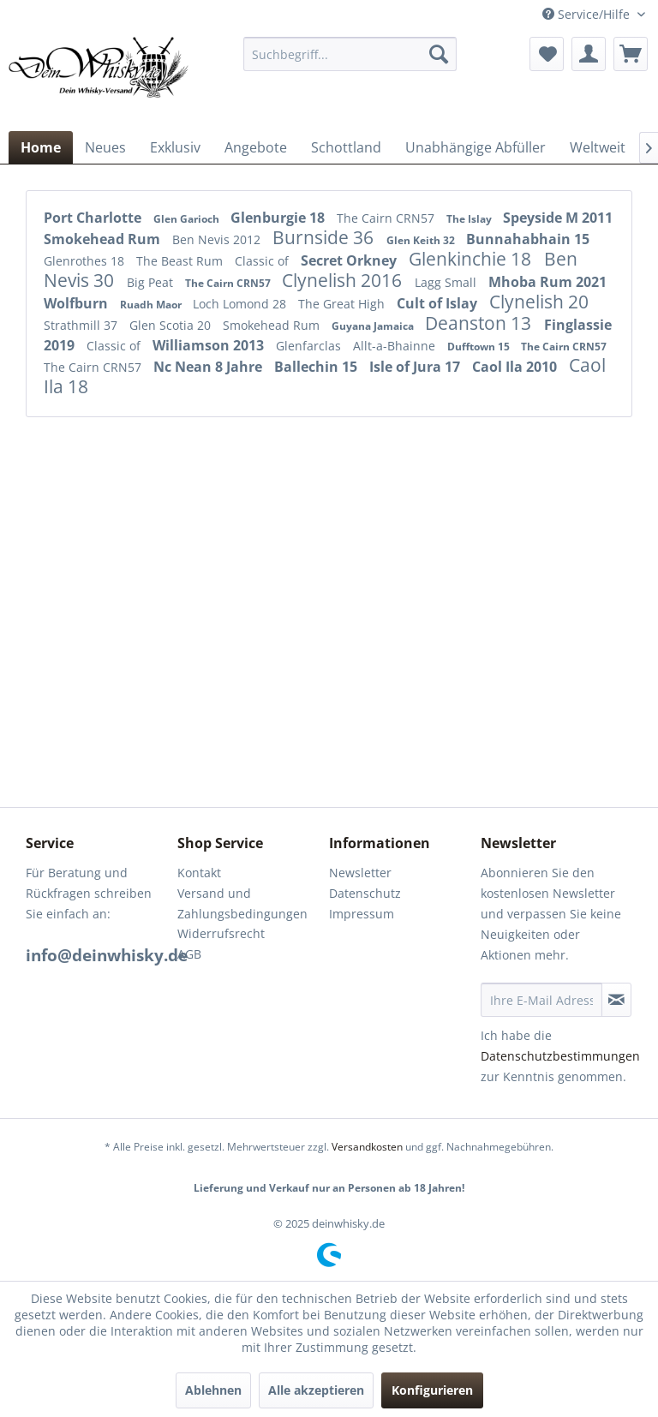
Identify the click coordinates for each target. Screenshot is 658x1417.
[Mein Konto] (588, 54)
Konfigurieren (432, 1390)
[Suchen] (439, 54)
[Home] (41, 147)
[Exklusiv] (175, 147)
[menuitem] (350, 54)
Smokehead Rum (104, 239)
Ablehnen (213, 1390)
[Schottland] (346, 147)
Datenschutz (365, 893)
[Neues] (105, 147)
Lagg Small (447, 282)
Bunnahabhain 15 (527, 239)
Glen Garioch (187, 219)
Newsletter (360, 872)
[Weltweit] (597, 147)
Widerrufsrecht (221, 933)
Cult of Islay (439, 303)
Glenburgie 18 (279, 217)
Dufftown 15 (479, 346)
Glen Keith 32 (422, 240)
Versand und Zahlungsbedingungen (242, 903)
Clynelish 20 (539, 302)
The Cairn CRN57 (387, 218)
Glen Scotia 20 (171, 325)
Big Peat (151, 282)
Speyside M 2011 (558, 217)
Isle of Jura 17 (416, 366)
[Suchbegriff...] (350, 54)
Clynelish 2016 (344, 280)
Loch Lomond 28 (241, 304)
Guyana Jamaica (374, 326)
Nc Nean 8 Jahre (209, 366)
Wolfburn (77, 303)
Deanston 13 (480, 323)
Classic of (263, 261)
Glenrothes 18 (86, 261)
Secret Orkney (350, 260)
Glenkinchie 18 (472, 259)
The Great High (343, 304)
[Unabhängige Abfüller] (475, 147)
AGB (189, 954)
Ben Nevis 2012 (218, 239)
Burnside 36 (325, 237)
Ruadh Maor (152, 304)
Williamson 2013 (210, 345)
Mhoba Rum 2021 (547, 281)
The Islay (470, 219)
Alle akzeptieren (316, 1390)
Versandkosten (367, 1146)
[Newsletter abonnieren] (616, 1000)
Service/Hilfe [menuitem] (587, 14)
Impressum (361, 914)
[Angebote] (255, 147)
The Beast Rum (181, 261)
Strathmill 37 (82, 325)
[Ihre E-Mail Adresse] (541, 1000)
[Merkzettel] (546, 54)
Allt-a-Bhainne (396, 346)
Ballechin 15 (317, 366)
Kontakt (199, 872)
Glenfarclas (310, 346)
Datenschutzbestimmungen (560, 1056)
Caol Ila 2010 (516, 366)
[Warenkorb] (630, 54)
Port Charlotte (94, 217)
